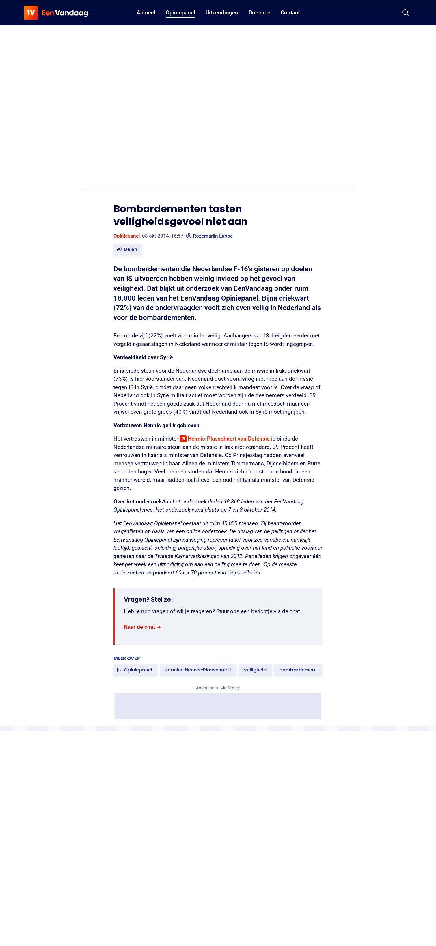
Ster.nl (234, 688)
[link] (142, 627)
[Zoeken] (405, 13)
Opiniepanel (126, 236)
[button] (127, 249)
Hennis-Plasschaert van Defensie (229, 438)
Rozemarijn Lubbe (209, 236)
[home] (56, 13)
